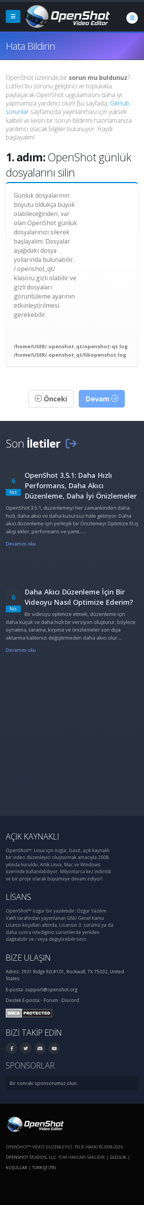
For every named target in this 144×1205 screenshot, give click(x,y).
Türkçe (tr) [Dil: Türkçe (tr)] (44, 1167)
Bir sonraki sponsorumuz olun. (44, 1083)
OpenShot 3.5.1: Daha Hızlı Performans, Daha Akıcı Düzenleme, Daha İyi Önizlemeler (81, 485)
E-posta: (31, 1000)
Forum (51, 1000)
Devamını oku (21, 544)
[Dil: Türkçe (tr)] (132, 18)
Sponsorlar (30, 1065)
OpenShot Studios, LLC (31, 1157)
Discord (70, 1000)
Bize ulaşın (28, 957)
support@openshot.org (51, 989)
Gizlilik (118, 1157)
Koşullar (16, 1167)
